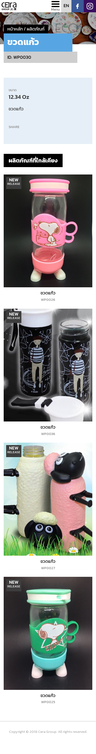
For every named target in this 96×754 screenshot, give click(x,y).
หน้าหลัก (15, 29)
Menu (55, 9)
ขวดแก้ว (48, 296)
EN (66, 5)
